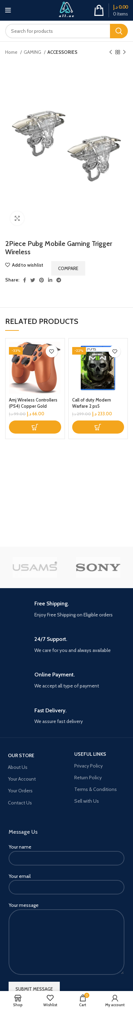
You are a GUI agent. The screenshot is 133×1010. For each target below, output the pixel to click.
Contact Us (20, 803)
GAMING (33, 52)
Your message (66, 923)
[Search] (66, 31)
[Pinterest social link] (41, 280)
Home (12, 52)
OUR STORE (21, 755)
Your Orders (20, 791)
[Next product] (124, 52)
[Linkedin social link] (50, 280)
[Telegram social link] (58, 280)
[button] (35, 427)
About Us (17, 767)
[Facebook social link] (24, 280)
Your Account (22, 779)
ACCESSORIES (62, 52)
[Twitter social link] (32, 280)
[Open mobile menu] (8, 10)
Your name (66, 852)
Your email (66, 881)
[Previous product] (110, 52)
